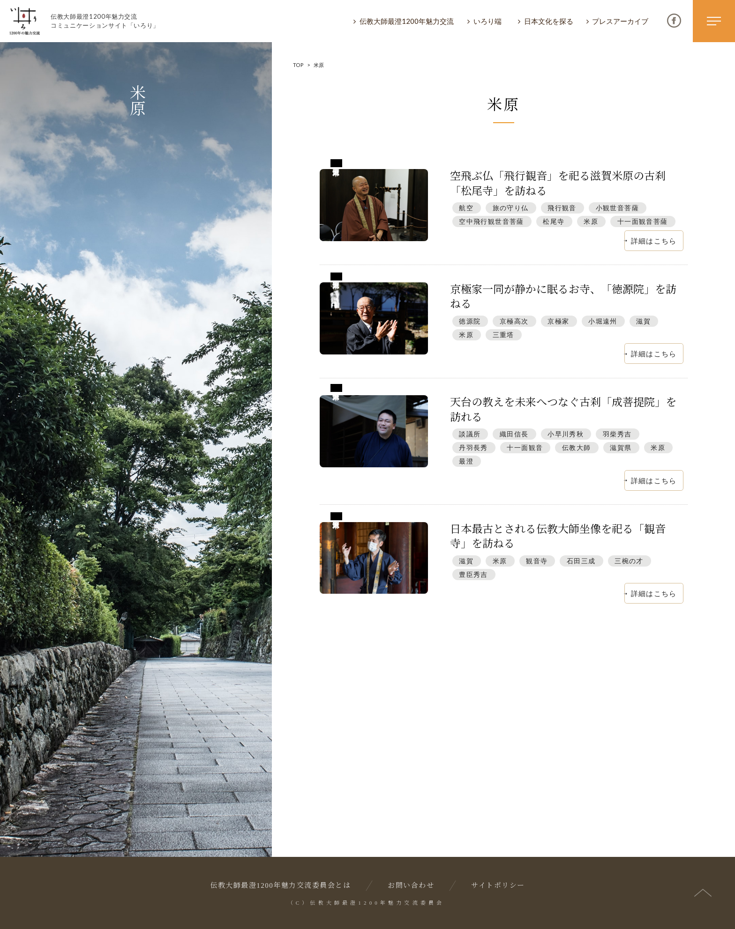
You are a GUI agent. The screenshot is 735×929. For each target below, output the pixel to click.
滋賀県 (620, 447)
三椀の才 (629, 561)
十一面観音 (525, 447)
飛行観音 (562, 208)
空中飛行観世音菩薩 (491, 221)
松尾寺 (553, 221)
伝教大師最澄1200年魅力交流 (407, 21)
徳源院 (469, 321)
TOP (298, 65)
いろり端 (487, 21)
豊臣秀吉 (473, 574)
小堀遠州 (602, 321)
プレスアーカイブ (620, 21)
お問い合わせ (411, 885)
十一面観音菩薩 (642, 221)
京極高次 (514, 321)
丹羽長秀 (473, 447)
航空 (466, 208)
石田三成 (581, 561)
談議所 (469, 434)
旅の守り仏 (511, 208)
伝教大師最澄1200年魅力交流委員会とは (280, 885)
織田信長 (514, 434)
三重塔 (503, 335)
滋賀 (643, 321)
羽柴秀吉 (617, 434)
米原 (591, 221)
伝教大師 (576, 447)
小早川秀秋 (566, 434)
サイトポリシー (498, 885)
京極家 (558, 321)
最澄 (466, 461)
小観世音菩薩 (617, 208)
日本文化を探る (548, 21)
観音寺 (537, 561)
